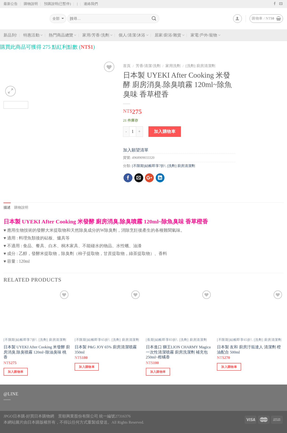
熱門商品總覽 (62, 35)
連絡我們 (91, 4)
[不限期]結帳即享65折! (92, 340)
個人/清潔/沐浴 (133, 35)
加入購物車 (165, 131)
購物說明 (31, 4)
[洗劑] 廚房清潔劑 (200, 66)
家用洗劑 (172, 66)
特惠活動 (33, 35)
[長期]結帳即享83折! (161, 340)
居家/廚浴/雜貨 (169, 35)
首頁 (127, 66)
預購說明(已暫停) (57, 4)
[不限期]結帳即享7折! (148, 166)
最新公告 (11, 4)
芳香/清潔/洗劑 (148, 66)
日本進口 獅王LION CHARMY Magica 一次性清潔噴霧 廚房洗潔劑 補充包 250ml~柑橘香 (178, 352)
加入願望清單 (135, 150)
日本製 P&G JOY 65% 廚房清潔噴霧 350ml (106, 349)
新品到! (10, 35)
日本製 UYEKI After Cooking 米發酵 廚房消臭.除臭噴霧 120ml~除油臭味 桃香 (37, 352)
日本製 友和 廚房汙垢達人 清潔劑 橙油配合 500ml (249, 349)
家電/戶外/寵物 (205, 35)
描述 (7, 207)
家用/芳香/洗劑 (97, 35)
